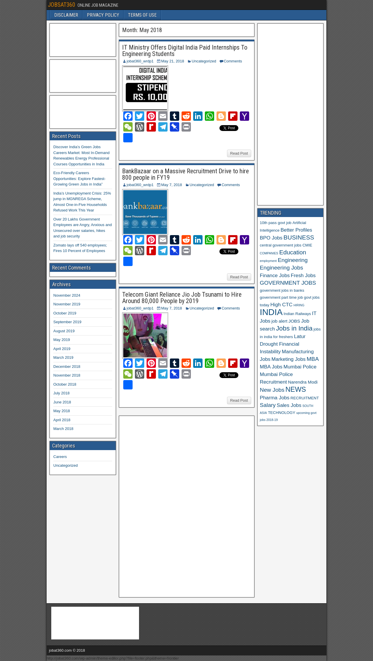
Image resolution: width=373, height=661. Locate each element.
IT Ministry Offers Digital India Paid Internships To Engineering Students (184, 50)
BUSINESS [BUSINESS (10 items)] (299, 237)
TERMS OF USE (142, 15)
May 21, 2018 (172, 61)
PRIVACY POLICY (103, 15)
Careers (60, 456)
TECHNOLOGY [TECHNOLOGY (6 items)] (281, 412)
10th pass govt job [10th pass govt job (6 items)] (276, 223)
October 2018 (64, 384)
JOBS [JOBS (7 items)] (294, 321)
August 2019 (64, 331)
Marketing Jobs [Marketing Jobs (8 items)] (289, 359)
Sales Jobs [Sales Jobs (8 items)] (289, 405)
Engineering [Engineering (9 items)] (293, 260)
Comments (233, 61)
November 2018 (66, 375)
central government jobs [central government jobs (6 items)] (281, 245)
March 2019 (63, 357)
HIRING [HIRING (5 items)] (298, 305)
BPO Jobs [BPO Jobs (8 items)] (271, 238)
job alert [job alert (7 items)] (280, 321)
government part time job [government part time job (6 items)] (281, 297)
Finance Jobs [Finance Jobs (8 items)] (275, 275)
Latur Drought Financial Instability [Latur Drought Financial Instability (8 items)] (283, 343)
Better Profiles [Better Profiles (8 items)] (296, 230)
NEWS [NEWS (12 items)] (296, 389)
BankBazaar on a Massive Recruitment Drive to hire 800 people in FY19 (185, 174)
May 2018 (61, 411)
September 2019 (67, 322)
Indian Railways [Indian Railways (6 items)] (297, 314)
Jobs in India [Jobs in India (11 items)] (294, 328)
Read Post (239, 153)
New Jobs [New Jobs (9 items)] (272, 390)
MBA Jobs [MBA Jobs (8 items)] (271, 367)
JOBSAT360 (61, 4)
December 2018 (66, 366)
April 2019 (62, 349)
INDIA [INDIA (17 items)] (271, 312)
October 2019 (64, 313)
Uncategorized (204, 61)
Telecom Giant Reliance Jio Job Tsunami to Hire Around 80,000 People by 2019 (182, 298)
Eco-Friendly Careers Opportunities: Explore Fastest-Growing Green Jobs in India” (79, 178)
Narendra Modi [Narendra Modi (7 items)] (302, 382)
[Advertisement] (165, 505)
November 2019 (66, 304)
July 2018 (61, 393)
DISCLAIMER (66, 15)
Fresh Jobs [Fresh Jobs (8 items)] (303, 275)
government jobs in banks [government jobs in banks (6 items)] (282, 290)
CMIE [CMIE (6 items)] (307, 245)
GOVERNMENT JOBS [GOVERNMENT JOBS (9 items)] (288, 283)
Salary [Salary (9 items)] (268, 405)
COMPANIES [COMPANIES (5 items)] (269, 253)
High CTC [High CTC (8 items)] (281, 304)
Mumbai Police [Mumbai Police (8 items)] (300, 367)
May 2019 (61, 340)
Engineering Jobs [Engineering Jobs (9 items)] (281, 268)
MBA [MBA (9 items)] (313, 359)
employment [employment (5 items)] (268, 261)
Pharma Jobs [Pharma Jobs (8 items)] (275, 398)
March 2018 (63, 428)
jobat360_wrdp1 (140, 61)
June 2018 (62, 402)
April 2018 (62, 420)
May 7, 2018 (171, 185)
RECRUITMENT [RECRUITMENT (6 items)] (305, 398)
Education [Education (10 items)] (292, 252)
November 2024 (66, 295)
